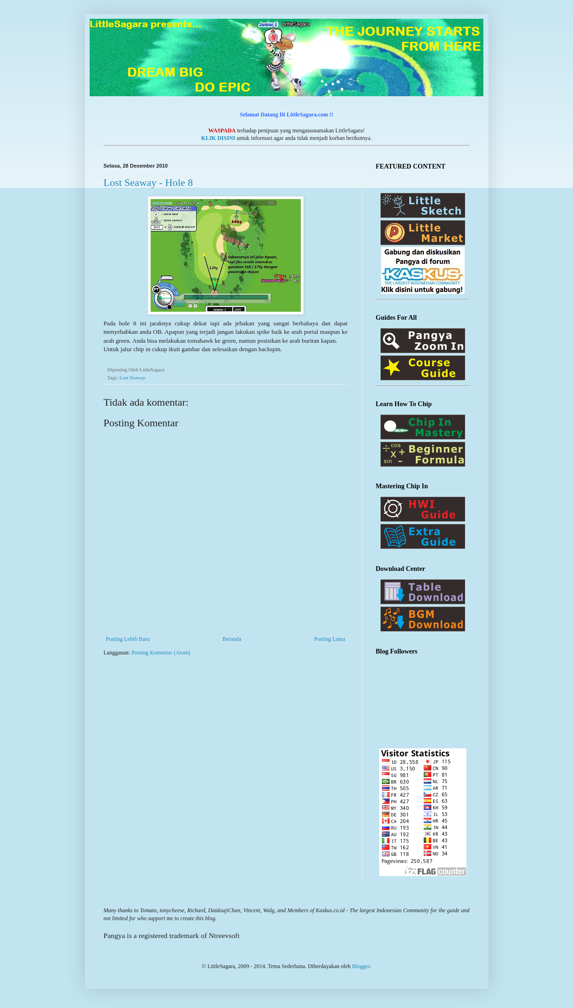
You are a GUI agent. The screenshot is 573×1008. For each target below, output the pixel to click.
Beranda (231, 639)
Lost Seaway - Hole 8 (148, 182)
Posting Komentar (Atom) (160, 652)
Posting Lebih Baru (128, 639)
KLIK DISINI (218, 138)
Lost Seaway (132, 377)
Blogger (361, 966)
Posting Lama (329, 639)
